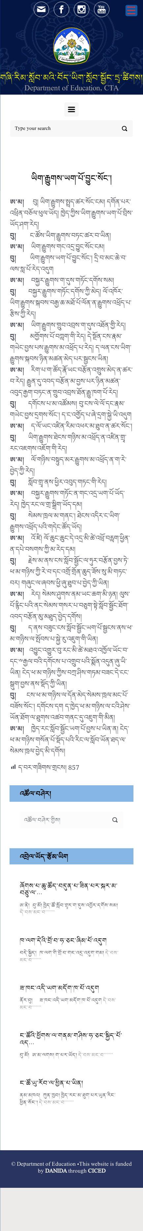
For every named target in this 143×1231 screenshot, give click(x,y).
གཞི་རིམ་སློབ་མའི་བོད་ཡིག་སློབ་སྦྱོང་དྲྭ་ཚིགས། (71, 77)
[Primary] (71, 109)
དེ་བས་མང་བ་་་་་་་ (37, 912)
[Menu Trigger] (131, 10)
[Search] (71, 128)
